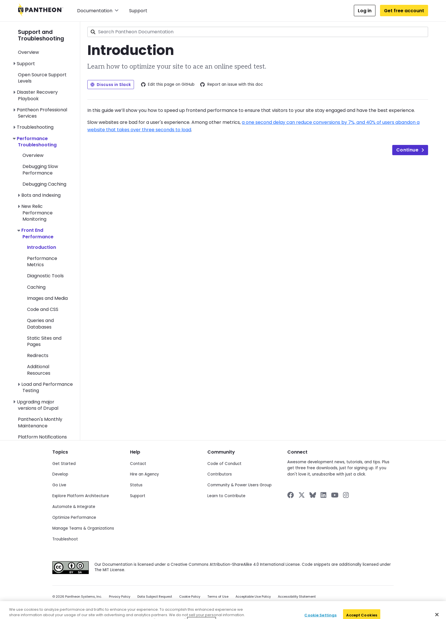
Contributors (219, 474)
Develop (60, 474)
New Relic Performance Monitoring (37, 212)
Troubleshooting (35, 127)
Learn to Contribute (226, 496)
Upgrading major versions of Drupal (37, 405)
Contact (138, 463)
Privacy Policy (119, 596)
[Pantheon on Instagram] (346, 495)
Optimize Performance (74, 517)
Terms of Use (217, 596)
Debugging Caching (44, 184)
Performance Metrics (42, 261)
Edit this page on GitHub (168, 84)
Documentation (98, 10)
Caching (36, 287)
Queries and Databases (40, 323)
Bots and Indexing (41, 195)
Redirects (37, 355)
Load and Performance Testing (47, 387)
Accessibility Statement (297, 596)
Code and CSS (42, 309)
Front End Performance (37, 233)
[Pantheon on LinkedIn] (324, 495)
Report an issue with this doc (231, 84)
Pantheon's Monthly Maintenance (40, 422)
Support (138, 10)
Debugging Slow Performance (40, 169)
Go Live (59, 485)
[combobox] (257, 32)
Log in (364, 10)
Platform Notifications (42, 437)
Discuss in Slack (110, 84)
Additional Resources (38, 369)
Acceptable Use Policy (253, 596)
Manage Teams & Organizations (83, 528)
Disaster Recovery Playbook (37, 95)
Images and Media (47, 298)
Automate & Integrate (73, 506)
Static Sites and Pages (44, 341)
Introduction (41, 247)
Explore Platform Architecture (80, 496)
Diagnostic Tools (45, 275)
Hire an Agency (144, 474)
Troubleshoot (65, 539)
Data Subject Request (154, 596)
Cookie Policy (189, 596)
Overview (28, 52)
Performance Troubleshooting (37, 141)
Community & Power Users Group (239, 485)
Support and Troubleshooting (41, 35)
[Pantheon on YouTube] (334, 495)
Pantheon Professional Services (42, 112)
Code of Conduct (224, 463)
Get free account (404, 10)
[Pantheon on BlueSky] (312, 495)
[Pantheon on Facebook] (290, 495)
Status (136, 485)
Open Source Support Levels (42, 77)
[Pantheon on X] (301, 495)
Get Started (64, 463)
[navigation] (49, 231)
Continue (410, 150)
